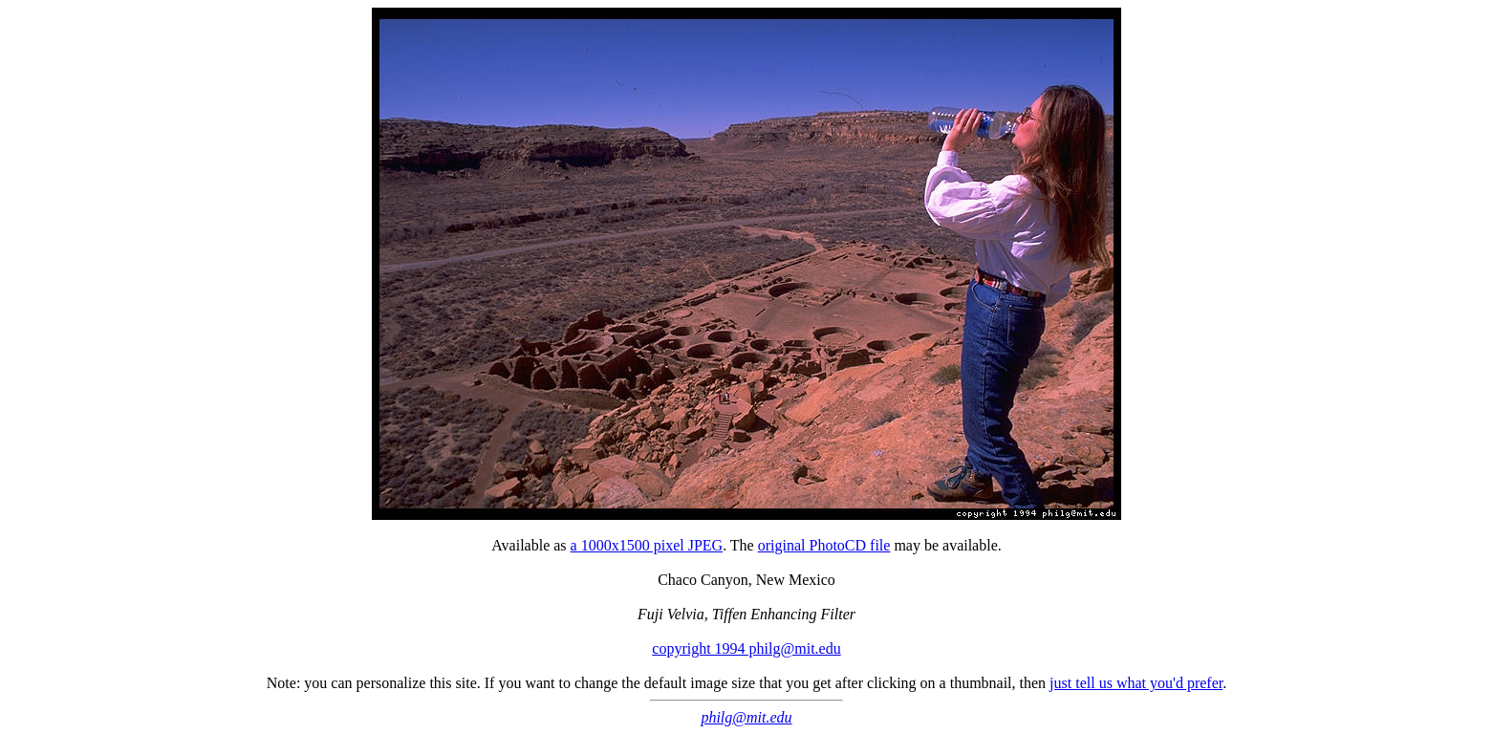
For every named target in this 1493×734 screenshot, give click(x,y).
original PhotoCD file (824, 545)
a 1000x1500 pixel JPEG (647, 545)
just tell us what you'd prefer (1136, 683)
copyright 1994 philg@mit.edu (746, 648)
